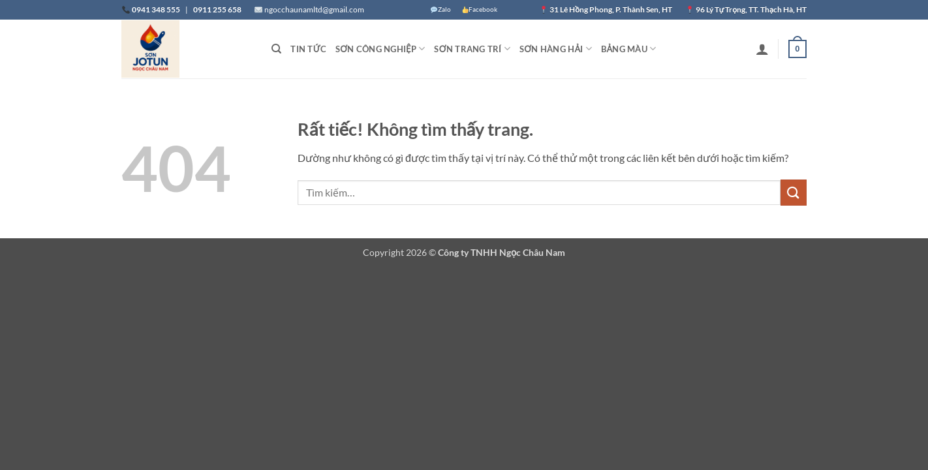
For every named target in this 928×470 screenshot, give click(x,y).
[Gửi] (794, 192)
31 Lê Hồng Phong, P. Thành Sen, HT (611, 9)
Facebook (479, 9)
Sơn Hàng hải (555, 48)
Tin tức (308, 49)
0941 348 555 (156, 9)
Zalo (440, 9)
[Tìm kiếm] (276, 49)
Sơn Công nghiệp (380, 48)
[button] (762, 49)
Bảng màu (628, 48)
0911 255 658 (217, 9)
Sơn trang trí (472, 48)
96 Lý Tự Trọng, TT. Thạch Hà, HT (751, 9)
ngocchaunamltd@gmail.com (314, 9)
